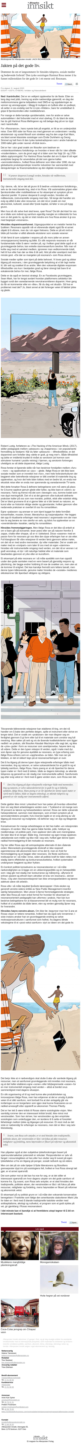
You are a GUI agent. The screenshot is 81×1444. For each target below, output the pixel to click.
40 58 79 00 (9, 1409)
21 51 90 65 (9, 1380)
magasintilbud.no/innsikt (11, 1378)
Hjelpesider (6, 1385)
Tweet (59, 84)
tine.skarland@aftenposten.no (13, 1363)
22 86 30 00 (9, 1425)
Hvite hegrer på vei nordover (55, 1295)
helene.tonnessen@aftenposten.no (15, 1356)
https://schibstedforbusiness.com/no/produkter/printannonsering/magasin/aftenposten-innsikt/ (38, 1412)
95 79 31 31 (9, 1402)
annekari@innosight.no (11, 1400)
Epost (70, 84)
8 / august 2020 (17, 88)
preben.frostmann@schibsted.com (15, 1407)
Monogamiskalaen (49, 1262)
